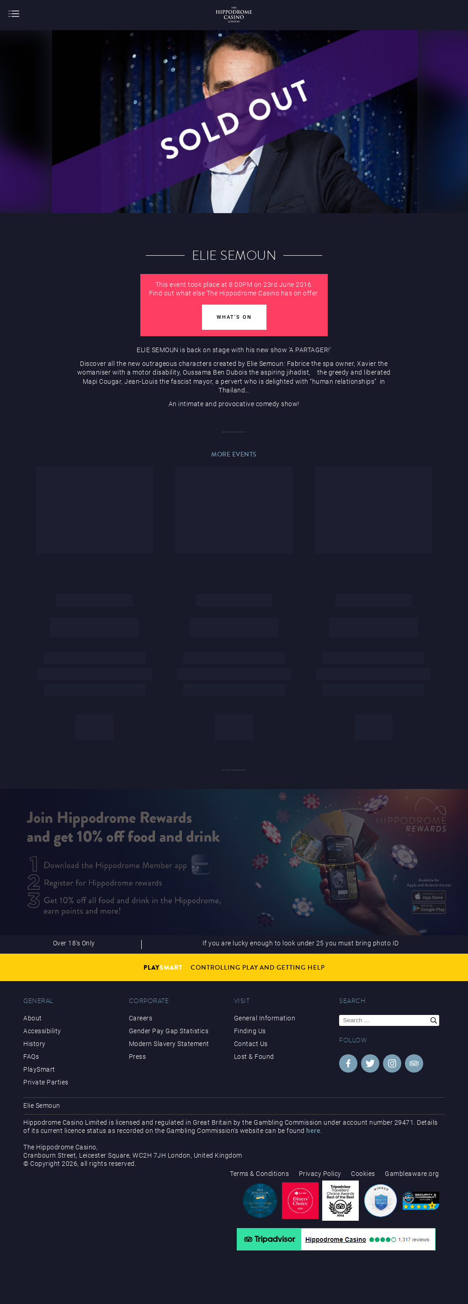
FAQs (31, 1056)
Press (137, 1056)
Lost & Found (254, 1056)
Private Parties (46, 1082)
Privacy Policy (320, 1173)
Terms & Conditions (259, 1173)
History (34, 1043)
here (313, 1130)
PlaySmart (39, 1069)
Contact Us (251, 1043)
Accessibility (42, 1031)
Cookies (363, 1173)
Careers (141, 1018)
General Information (265, 1018)
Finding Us (250, 1031)
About (32, 1018)
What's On (234, 317)
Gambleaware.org (412, 1173)
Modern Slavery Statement (169, 1043)
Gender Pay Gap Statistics (169, 1031)
